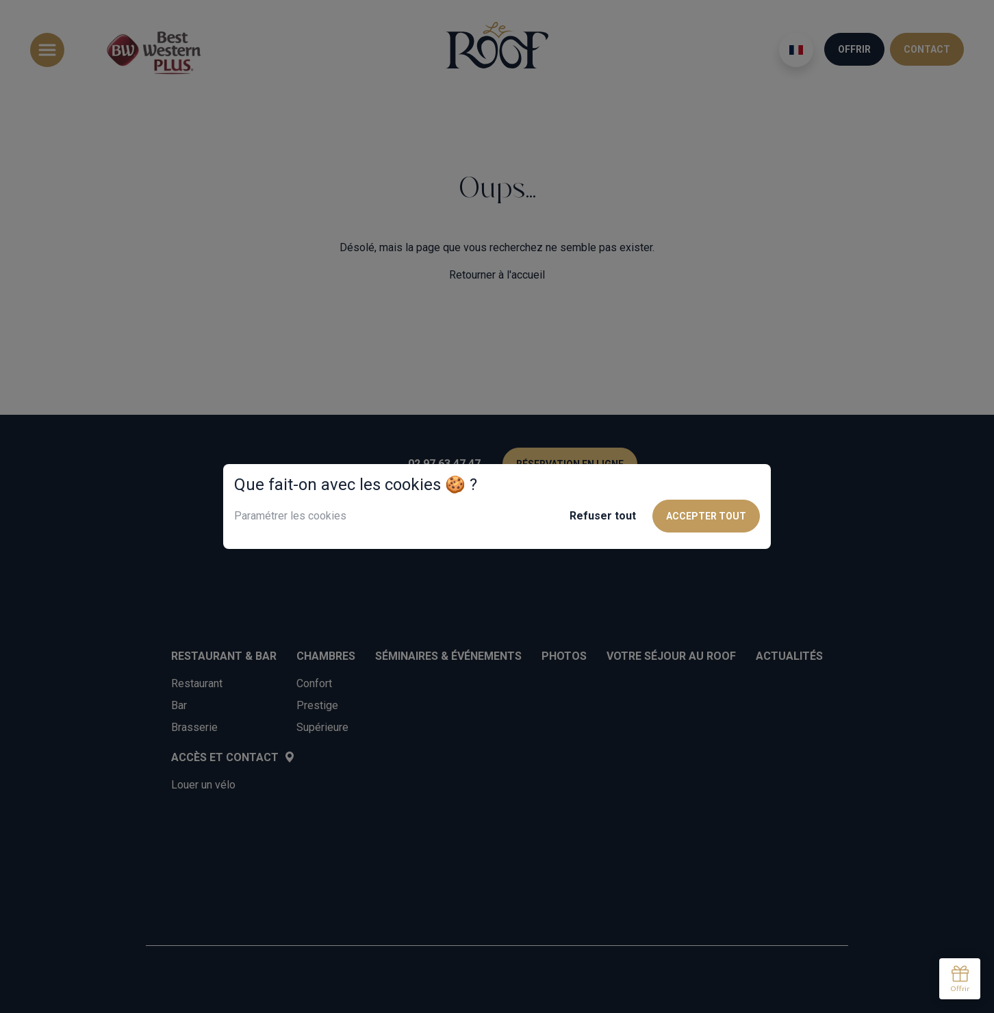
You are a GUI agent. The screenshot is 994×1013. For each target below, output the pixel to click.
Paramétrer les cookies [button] (290, 515)
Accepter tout (706, 516)
